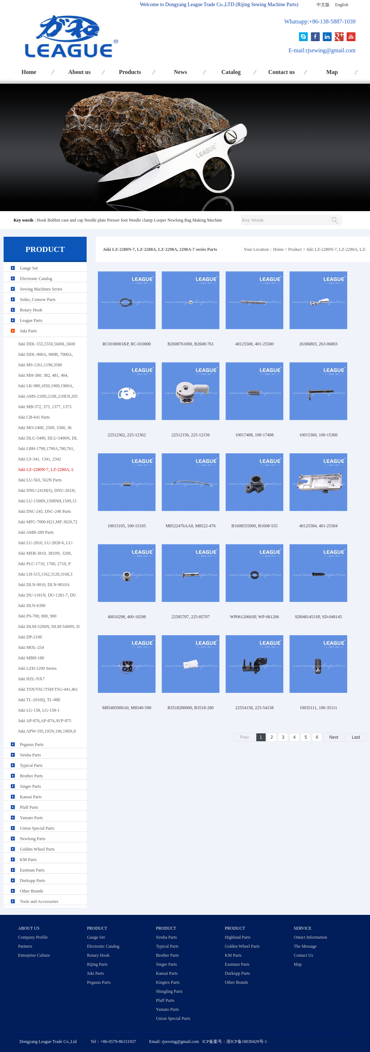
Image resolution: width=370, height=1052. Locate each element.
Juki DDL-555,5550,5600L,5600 (46, 343)
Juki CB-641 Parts (34, 417)
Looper (160, 220)
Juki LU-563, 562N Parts (40, 480)
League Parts (31, 320)
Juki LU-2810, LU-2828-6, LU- (45, 542)
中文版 (323, 4)
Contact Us (303, 955)
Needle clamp (141, 220)
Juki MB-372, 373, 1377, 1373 (44, 406)
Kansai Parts (31, 796)
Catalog (230, 72)
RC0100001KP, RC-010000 (127, 343)
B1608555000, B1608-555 (254, 525)
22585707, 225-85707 (190, 616)
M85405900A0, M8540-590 (126, 707)
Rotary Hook (31, 310)
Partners (25, 946)
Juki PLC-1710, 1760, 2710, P (44, 563)
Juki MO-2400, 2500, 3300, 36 (44, 427)
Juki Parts (28, 330)
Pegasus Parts (32, 744)
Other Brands (31, 891)
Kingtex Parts (168, 982)
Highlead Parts (238, 937)
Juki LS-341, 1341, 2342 (39, 459)
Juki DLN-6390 (31, 605)
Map (332, 72)
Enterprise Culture (34, 955)
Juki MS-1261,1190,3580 (40, 364)
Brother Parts (31, 775)
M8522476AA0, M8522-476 (191, 525)
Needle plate (95, 220)
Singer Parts (30, 786)
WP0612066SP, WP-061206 (254, 616)
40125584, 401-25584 (318, 525)
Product (295, 249)
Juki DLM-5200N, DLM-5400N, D (48, 626)
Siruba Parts (30, 755)
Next (333, 737)
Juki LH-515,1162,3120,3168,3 (45, 574)
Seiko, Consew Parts (38, 299)
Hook (42, 220)
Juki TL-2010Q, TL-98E (39, 699)
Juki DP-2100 (30, 637)
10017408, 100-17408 (254, 434)
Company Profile (33, 937)
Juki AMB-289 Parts (36, 532)
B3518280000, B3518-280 (190, 707)
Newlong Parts (32, 838)
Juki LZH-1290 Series (37, 668)
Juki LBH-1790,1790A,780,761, (46, 448)
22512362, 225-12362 (127, 434)
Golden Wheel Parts (37, 849)
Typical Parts (31, 765)
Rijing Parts (97, 964)
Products (130, 72)
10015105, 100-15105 (127, 525)
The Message (305, 946)
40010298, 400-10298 (127, 616)
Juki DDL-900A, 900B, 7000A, (45, 354)
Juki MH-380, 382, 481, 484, (43, 375)
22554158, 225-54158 (254, 707)
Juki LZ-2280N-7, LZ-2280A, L (46, 469)
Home (29, 72)
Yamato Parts (31, 817)
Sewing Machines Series (41, 289)
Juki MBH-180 (31, 657)
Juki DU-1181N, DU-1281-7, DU (47, 595)
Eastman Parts (32, 870)
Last (356, 737)
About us (79, 72)
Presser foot (117, 220)
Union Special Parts (37, 828)
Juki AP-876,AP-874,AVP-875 (44, 720)
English (341, 4)
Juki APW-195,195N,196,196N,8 (47, 731)
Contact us (281, 72)
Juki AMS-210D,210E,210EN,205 (48, 396)
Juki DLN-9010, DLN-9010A (44, 584)
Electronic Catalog (36, 278)
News (180, 72)
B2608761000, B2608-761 (190, 343)
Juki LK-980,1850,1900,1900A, (46, 385)
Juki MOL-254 (31, 647)
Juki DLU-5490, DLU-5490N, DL (48, 438)
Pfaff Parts (29, 807)
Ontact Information (310, 937)
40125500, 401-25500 (254, 343)
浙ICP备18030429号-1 (246, 1041)
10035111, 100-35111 (318, 707)
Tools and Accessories (39, 901)
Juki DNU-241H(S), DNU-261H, (47, 490)
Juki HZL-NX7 (31, 678)
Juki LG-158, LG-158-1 (39, 710)
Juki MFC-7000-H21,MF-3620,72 (47, 521)
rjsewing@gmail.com (331, 50)
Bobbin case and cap (65, 220)
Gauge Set (29, 268)
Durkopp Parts (32, 880)
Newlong (175, 220)
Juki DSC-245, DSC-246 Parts (44, 511)
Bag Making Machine (203, 220)
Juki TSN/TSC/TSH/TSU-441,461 (48, 689)
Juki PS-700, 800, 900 (37, 616)
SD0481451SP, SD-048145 (318, 616)
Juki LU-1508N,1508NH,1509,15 (47, 500)
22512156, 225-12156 (190, 434)
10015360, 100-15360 (318, 434)
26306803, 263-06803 (318, 343)
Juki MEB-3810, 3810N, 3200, (45, 553)
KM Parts (28, 859)
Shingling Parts (169, 991)
